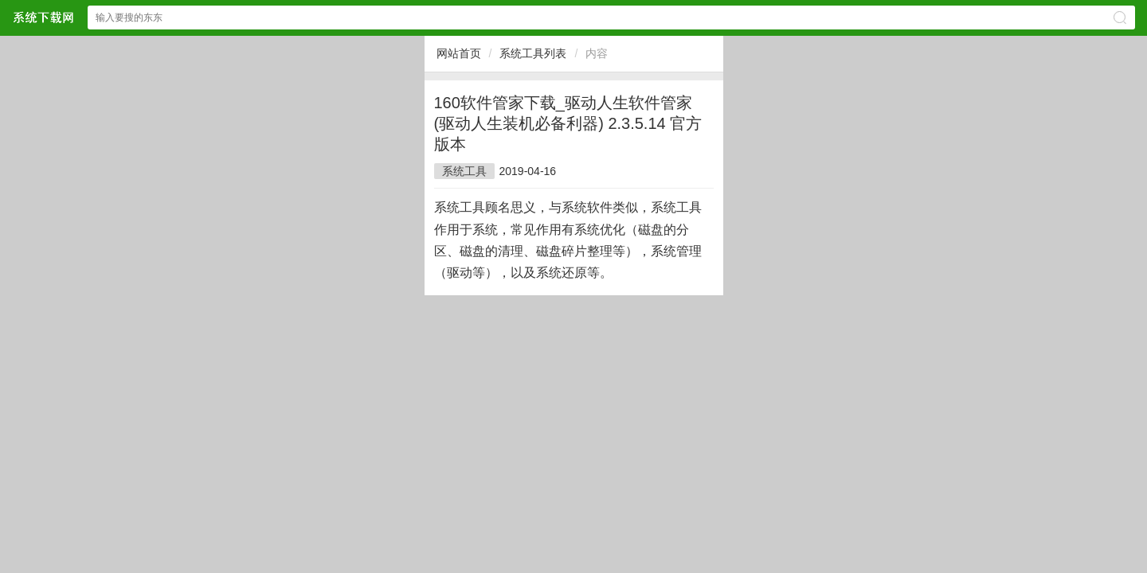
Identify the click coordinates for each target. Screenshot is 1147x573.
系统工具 (464, 171)
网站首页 (458, 53)
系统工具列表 (532, 53)
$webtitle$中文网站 (43, 17)
